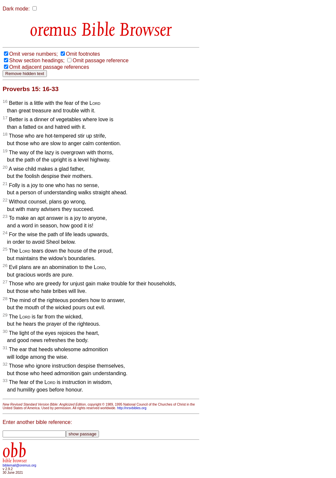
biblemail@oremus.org (19, 465)
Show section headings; (37, 60)
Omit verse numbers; (33, 54)
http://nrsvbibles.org (131, 408)
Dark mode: (16, 8)
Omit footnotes (83, 54)
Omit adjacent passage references (49, 67)
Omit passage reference (100, 60)
